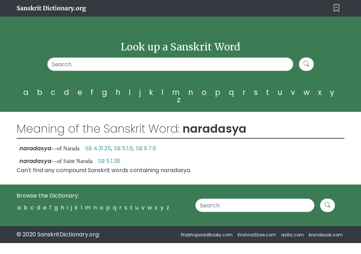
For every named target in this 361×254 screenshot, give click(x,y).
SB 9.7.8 (146, 148)
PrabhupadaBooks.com (207, 235)
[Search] (170, 64)
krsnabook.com (326, 235)
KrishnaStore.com (257, 235)
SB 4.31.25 (98, 148)
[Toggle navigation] (336, 8)
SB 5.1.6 (123, 148)
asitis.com (292, 235)
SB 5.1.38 (109, 161)
